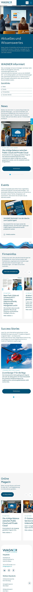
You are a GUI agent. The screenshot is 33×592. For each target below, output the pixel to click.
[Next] (30, 242)
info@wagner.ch (7, 566)
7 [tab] (18, 174)
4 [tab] (14, 174)
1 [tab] (10, 174)
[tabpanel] (16, 146)
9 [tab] (21, 174)
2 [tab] (11, 174)
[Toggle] (31, 3)
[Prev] (25, 242)
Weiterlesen (16, 169)
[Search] (27, 2)
